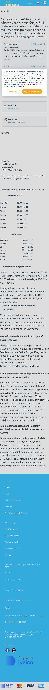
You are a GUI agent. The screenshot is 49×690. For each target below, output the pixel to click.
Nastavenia (13, 92)
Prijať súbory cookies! (32, 92)
